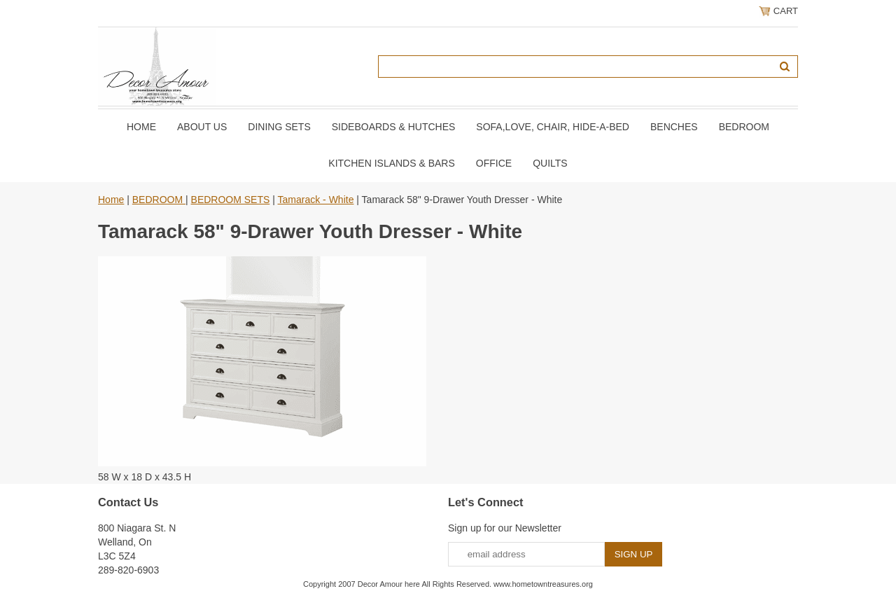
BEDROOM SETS (230, 199)
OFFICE (494, 163)
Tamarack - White (316, 199)
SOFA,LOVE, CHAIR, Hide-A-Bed (552, 126)
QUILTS (550, 163)
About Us (202, 126)
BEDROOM (744, 126)
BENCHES (674, 126)
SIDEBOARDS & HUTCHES (394, 126)
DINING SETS (279, 126)
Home (141, 126)
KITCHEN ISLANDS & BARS (391, 163)
